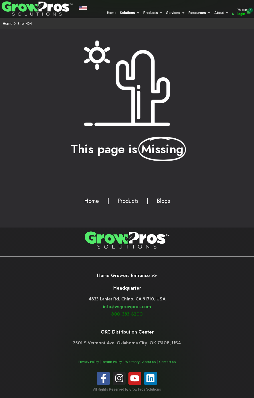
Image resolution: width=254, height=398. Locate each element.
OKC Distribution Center (127, 332)
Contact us (167, 361)
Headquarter (127, 288)
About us (149, 361)
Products (128, 201)
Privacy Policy (88, 361)
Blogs (163, 201)
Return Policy (112, 361)
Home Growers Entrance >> (127, 275)
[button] (82, 8)
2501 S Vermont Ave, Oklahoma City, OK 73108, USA (127, 343)
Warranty (132, 361)
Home (7, 24)
